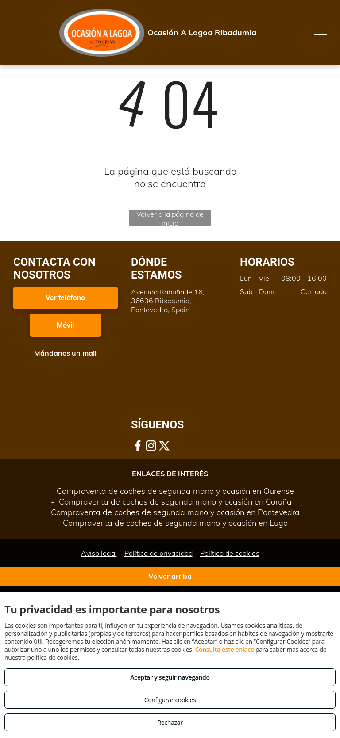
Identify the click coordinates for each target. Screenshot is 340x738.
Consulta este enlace (224, 649)
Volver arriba (170, 576)
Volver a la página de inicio (170, 218)
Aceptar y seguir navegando (169, 677)
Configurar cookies (170, 700)
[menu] (320, 34)
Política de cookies (229, 553)
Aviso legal (99, 553)
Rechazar (169, 722)
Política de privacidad (158, 553)
